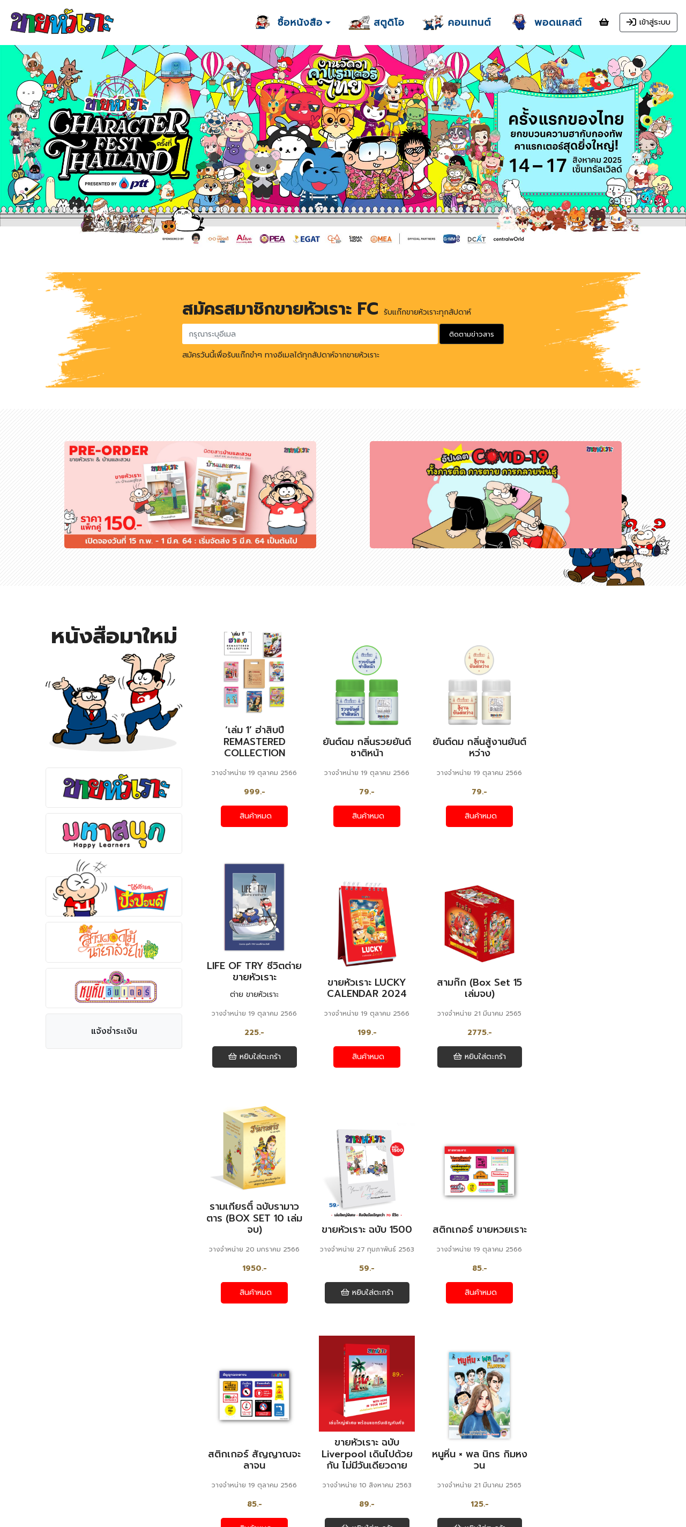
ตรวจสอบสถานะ (80, 1457)
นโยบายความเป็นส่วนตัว (93, 1491)
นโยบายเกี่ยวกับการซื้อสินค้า (99, 1480)
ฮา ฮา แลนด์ (226, 1415)
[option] (343, 148)
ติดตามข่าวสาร (471, 334)
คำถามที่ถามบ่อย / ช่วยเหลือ (100, 1468)
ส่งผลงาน (221, 1458)
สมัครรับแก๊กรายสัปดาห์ (240, 1479)
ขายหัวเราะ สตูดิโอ (237, 1430)
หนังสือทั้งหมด (78, 1435)
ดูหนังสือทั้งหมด (419, 1343)
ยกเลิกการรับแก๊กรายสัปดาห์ (248, 1490)
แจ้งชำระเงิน (114, 1031)
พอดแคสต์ (223, 1444)
